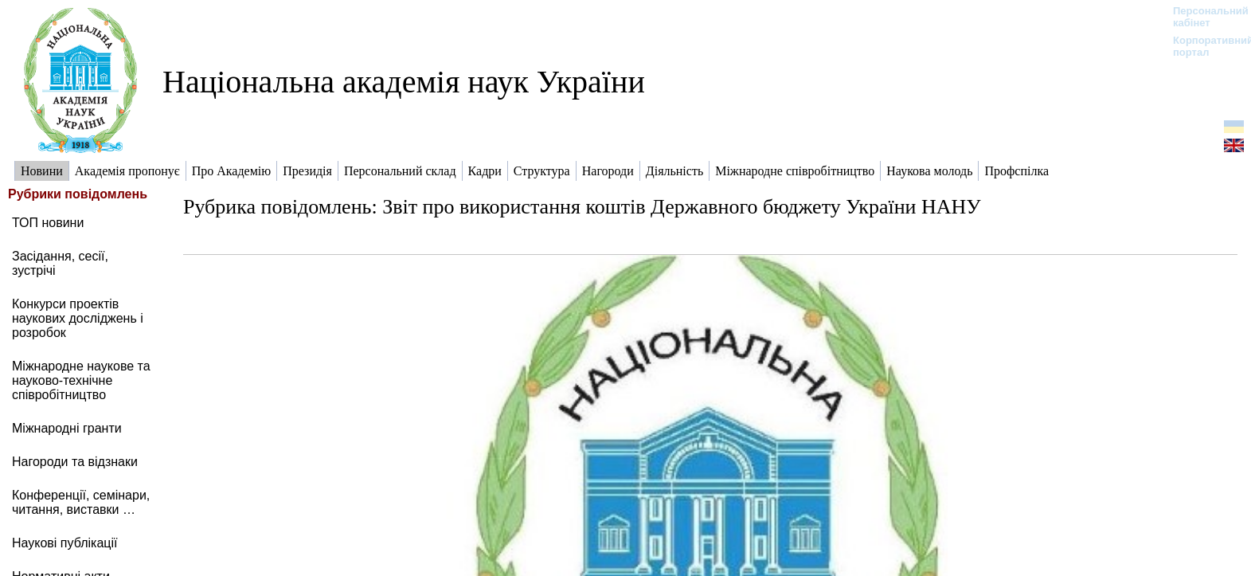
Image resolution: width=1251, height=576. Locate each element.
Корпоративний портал (1203, 46)
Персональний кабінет (1203, 17)
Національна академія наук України (403, 82)
